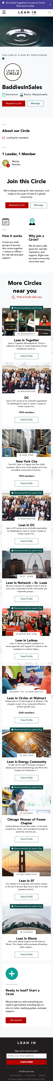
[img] (26, 322)
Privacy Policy (30, 1075)
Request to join (13, 103)
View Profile (26, 356)
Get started (16, 1020)
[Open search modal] (49, 13)
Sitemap (42, 1075)
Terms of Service (15, 1075)
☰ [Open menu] (4, 13)
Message (35, 103)
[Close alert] (49, 4)
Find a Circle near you (26, 297)
